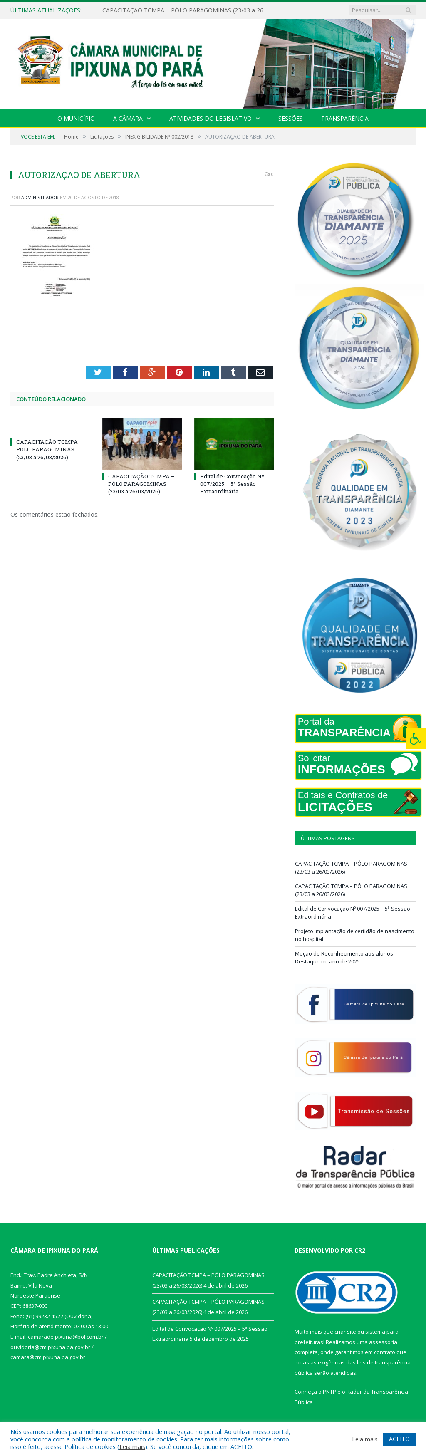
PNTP (329, 1391)
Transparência (345, 118)
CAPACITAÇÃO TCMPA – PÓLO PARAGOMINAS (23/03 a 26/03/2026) (187, 10)
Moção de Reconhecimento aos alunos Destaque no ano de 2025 (344, 958)
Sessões (290, 118)
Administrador (40, 197)
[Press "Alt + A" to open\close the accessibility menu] (416, 738)
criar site (345, 1331)
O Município (76, 118)
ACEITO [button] (399, 1439)
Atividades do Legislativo (210, 118)
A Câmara (128, 118)
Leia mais (132, 1446)
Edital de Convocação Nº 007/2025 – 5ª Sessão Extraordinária (232, 484)
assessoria (383, 1342)
